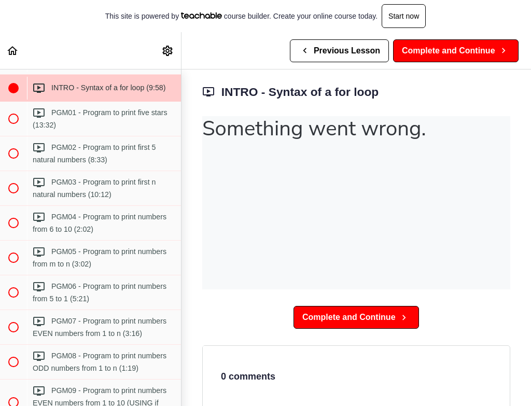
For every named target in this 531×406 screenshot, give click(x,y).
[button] (13, 50)
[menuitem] (168, 50)
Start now (403, 16)
